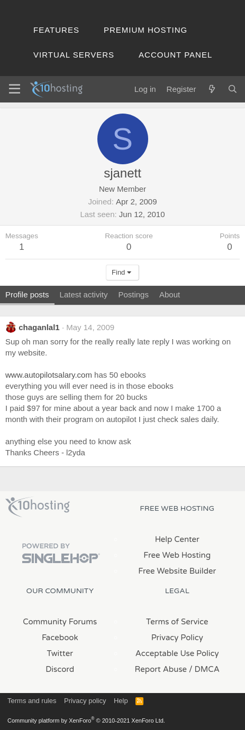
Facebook (60, 637)
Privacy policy (85, 701)
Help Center (177, 539)
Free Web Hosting (177, 555)
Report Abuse (161, 669)
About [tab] (169, 294)
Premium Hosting (145, 29)
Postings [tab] (133, 294)
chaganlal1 (39, 327)
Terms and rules (31, 701)
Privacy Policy (177, 637)
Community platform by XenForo (86, 720)
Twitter (60, 653)
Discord (60, 669)
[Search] (232, 89)
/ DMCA (204, 669)
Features (56, 29)
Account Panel (175, 54)
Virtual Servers (73, 54)
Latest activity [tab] (84, 294)
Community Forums (60, 621)
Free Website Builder (177, 571)
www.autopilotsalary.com (48, 374)
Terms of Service (177, 621)
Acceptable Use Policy (177, 653)
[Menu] (14, 89)
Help (121, 701)
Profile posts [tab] (27, 294)
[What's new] (211, 89)
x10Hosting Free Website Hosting (37, 507)
